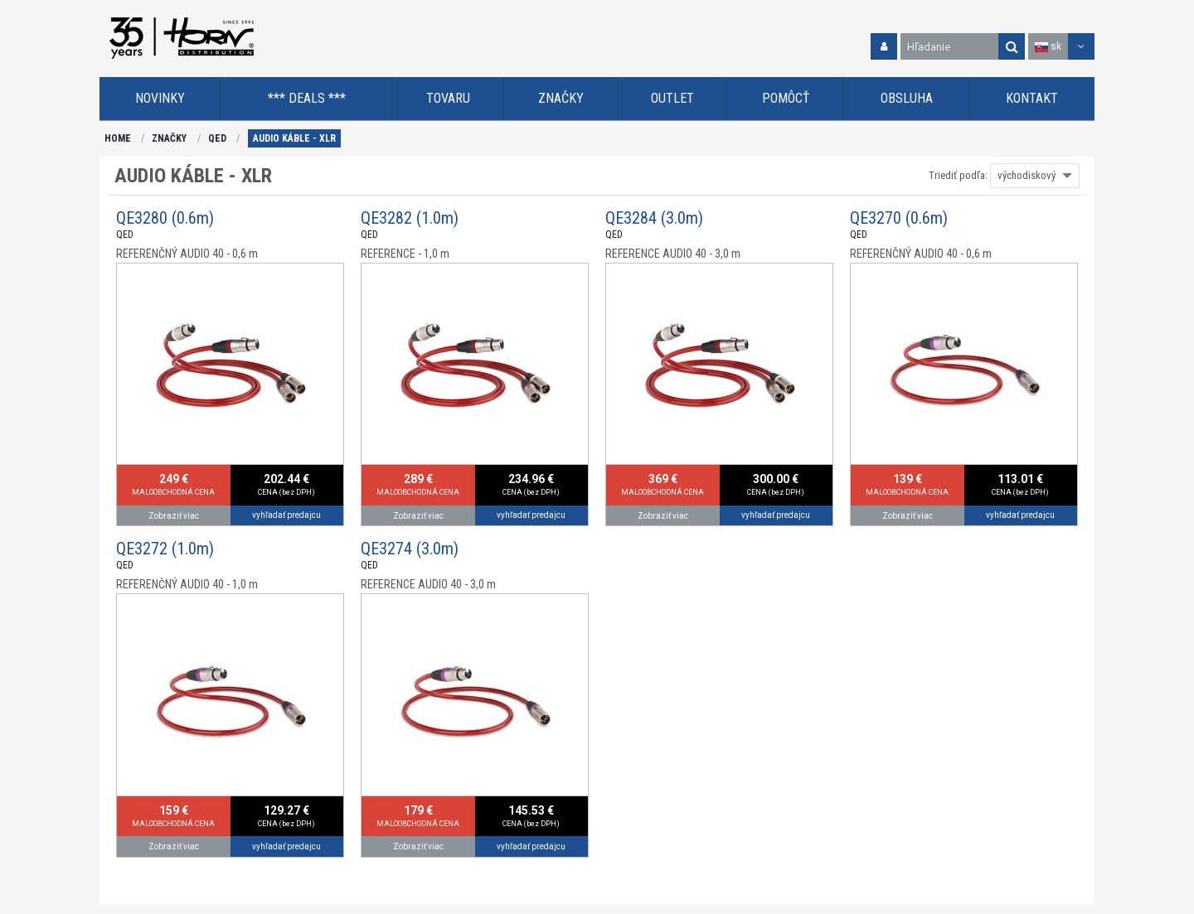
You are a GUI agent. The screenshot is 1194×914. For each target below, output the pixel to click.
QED (217, 138)
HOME (117, 138)
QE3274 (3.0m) (410, 549)
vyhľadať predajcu (286, 515)
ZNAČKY (169, 138)
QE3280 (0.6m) (165, 218)
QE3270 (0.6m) (899, 218)
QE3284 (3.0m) (654, 218)
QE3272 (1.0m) (165, 549)
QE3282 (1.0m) (410, 218)
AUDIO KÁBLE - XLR (294, 138)
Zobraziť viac (173, 515)
